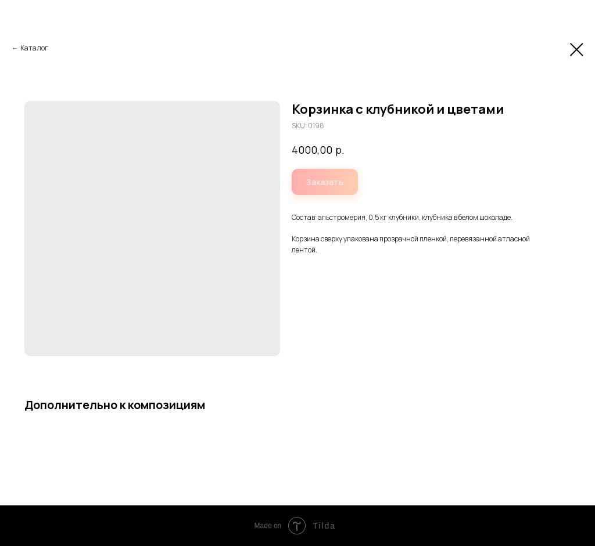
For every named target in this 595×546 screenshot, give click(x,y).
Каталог (34, 48)
